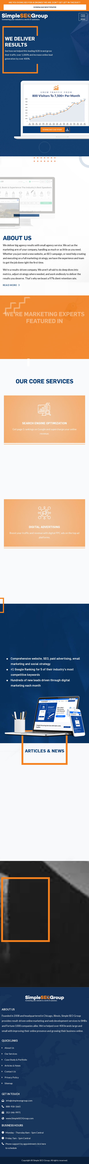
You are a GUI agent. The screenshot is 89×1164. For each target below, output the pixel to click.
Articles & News (13, 1065)
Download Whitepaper (45, 7)
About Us (9, 1047)
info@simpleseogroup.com (17, 1100)
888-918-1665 (11, 1106)
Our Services (11, 1053)
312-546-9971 (11, 1112)
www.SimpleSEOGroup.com (18, 1118)
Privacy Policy (12, 1077)
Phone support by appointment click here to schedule (25, 1145)
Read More (11, 285)
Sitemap (9, 1083)
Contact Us (10, 1071)
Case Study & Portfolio (16, 1059)
